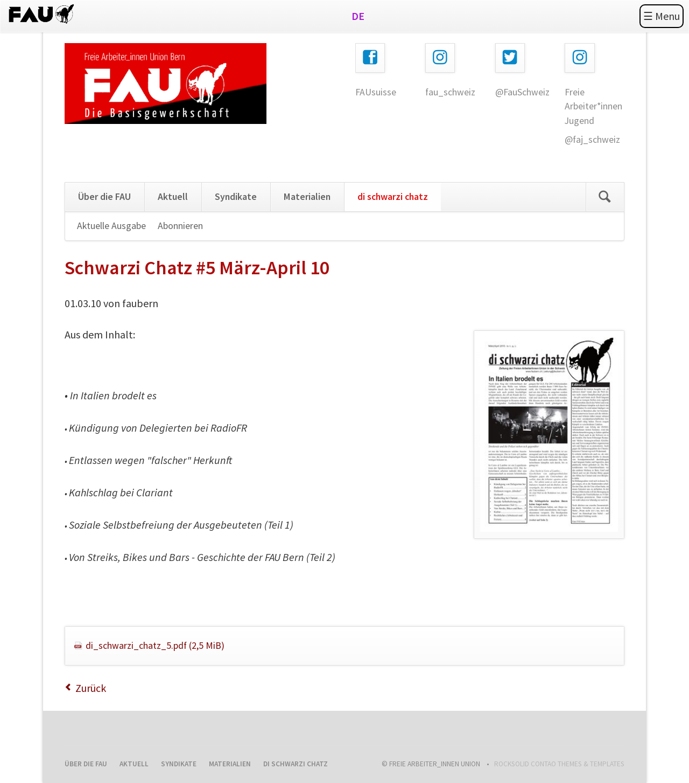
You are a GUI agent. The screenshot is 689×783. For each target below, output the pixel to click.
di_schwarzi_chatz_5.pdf (155, 646)
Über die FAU (104, 197)
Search (605, 197)
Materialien (307, 197)
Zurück (90, 688)
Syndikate (236, 197)
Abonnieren (180, 226)
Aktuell (173, 197)
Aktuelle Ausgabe (111, 226)
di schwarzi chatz (392, 197)
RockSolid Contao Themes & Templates (559, 763)
